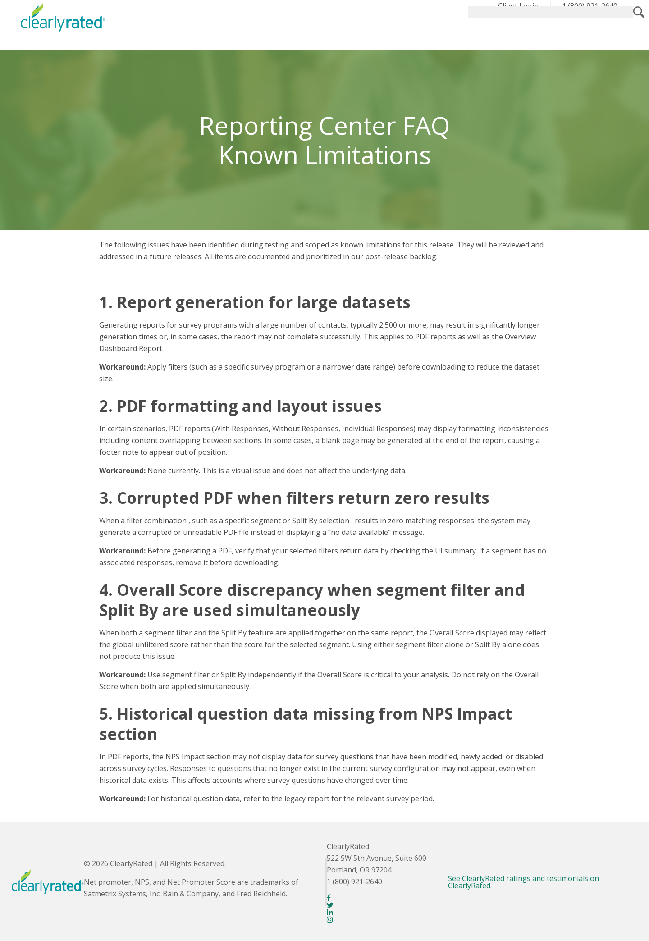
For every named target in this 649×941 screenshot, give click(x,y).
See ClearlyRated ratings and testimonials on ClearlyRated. (523, 882)
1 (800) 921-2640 (589, 6)
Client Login (518, 6)
